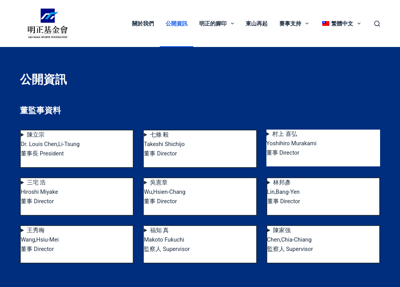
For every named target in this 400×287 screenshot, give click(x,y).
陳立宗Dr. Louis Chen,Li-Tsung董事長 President (50, 144)
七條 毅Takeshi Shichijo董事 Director (164, 144)
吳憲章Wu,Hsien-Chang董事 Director (164, 192)
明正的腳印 (218, 23)
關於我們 (143, 23)
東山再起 (257, 23)
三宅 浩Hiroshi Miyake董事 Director (39, 192)
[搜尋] (377, 24)
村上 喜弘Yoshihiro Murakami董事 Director (291, 143)
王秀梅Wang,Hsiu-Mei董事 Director (40, 240)
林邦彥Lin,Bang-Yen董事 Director (283, 192)
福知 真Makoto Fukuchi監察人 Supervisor (166, 240)
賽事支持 (295, 23)
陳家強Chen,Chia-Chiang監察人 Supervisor (290, 240)
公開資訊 (177, 23)
